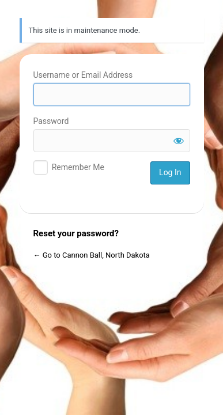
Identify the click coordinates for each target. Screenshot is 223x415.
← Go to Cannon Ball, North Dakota (91, 255)
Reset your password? (76, 233)
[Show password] (178, 140)
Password (51, 121)
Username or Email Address (83, 75)
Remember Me (78, 167)
